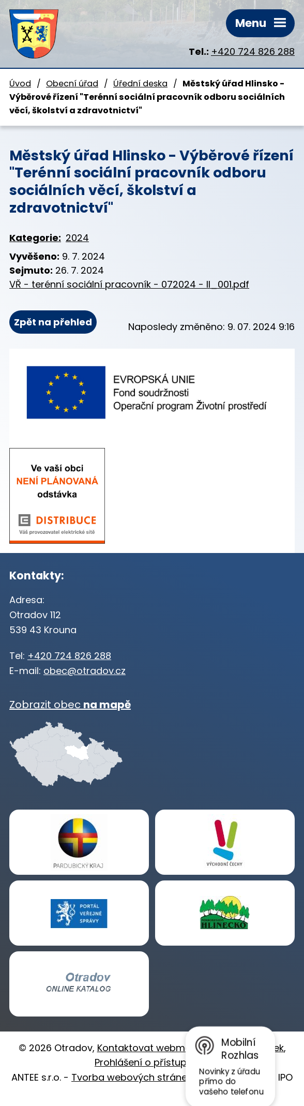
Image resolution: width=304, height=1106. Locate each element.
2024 (77, 237)
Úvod (20, 83)
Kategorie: (35, 237)
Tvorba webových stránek (131, 1077)
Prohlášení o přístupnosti (152, 1062)
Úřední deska (140, 83)
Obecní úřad (72, 83)
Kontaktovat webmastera (156, 1047)
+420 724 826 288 (253, 51)
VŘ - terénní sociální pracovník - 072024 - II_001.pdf (129, 284)
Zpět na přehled (53, 322)
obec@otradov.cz (84, 670)
